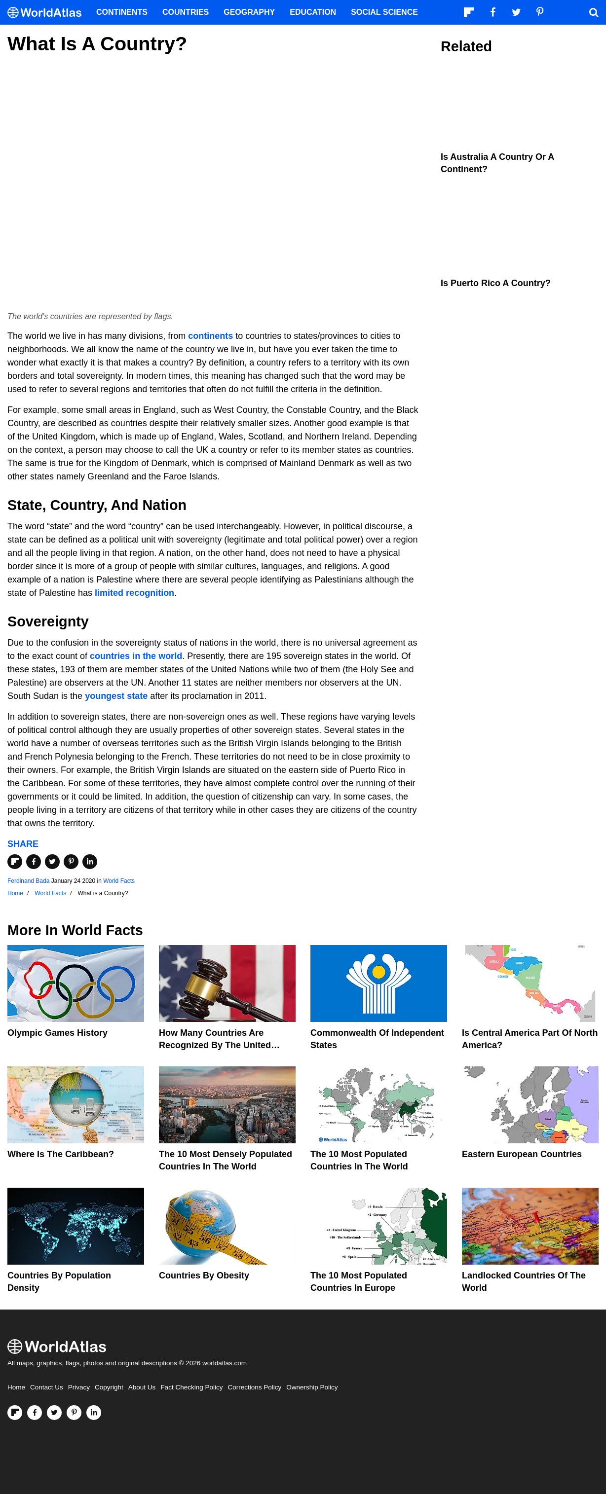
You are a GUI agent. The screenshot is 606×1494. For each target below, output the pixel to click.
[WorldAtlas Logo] (48, 12)
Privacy (79, 1387)
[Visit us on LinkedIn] (93, 1412)
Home (16, 1387)
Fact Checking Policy (191, 1387)
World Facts (119, 880)
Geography (249, 12)
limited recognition (134, 593)
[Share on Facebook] (33, 861)
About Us (142, 1387)
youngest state (116, 696)
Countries (185, 12)
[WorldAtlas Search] (594, 12)
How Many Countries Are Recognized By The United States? (215, 1045)
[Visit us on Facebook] (34, 1412)
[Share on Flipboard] (14, 861)
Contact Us (46, 1387)
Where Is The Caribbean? (60, 1154)
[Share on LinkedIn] (89, 861)
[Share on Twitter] (52, 861)
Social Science (384, 12)
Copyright (109, 1387)
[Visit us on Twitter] (54, 1412)
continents (210, 336)
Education (313, 12)
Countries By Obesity (204, 1275)
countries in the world (136, 656)
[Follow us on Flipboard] (14, 1412)
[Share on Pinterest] (71, 861)
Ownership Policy (312, 1387)
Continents (122, 12)
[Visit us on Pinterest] (74, 1412)
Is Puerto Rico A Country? (496, 283)
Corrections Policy (254, 1387)
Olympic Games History (57, 1033)
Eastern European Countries (522, 1154)
